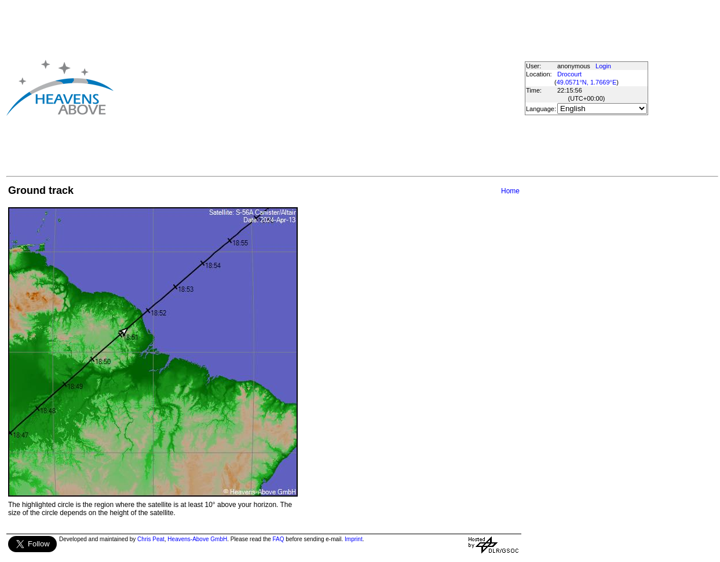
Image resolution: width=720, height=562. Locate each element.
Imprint (354, 539)
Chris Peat (151, 539)
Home (510, 191)
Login (603, 66)
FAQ (278, 539)
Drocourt (569, 74)
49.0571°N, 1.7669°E (587, 82)
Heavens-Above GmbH (197, 539)
